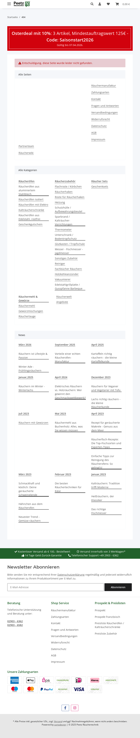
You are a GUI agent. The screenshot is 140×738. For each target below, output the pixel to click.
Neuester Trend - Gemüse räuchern (30, 518)
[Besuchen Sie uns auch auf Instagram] (74, 708)
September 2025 (65, 344)
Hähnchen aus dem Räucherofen (30, 505)
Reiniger (60, 263)
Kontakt (96, 99)
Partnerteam (26, 146)
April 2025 (97, 344)
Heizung (60, 202)
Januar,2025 (26, 377)
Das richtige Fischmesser (98, 511)
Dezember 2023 (100, 377)
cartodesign (60, 724)
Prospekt (100, 610)
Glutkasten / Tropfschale (70, 244)
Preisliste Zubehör (106, 633)
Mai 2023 (60, 413)
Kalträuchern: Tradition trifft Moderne (105, 485)
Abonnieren (118, 587)
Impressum (98, 139)
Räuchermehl (27, 305)
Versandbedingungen (104, 112)
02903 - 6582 (15, 625)
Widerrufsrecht (100, 119)
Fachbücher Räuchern (68, 269)
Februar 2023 (63, 474)
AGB (93, 132)
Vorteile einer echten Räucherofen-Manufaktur (67, 357)
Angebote (62, 302)
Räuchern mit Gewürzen (33, 422)
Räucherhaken (64, 191)
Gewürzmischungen (31, 311)
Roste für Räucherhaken (69, 197)
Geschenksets (99, 186)
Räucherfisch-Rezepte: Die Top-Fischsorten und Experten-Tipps (106, 443)
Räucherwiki (26, 153)
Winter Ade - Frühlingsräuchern (30, 368)
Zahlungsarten (100, 92)
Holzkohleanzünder (67, 274)
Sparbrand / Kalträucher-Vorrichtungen (63, 220)
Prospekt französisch (107, 617)
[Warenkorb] (123, 4)
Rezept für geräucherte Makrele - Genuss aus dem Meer (105, 426)
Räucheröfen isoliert (31, 199)
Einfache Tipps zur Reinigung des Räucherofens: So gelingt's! (102, 461)
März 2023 (25, 474)
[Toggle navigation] (9, 2)
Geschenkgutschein (30, 224)
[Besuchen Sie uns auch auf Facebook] (65, 708)
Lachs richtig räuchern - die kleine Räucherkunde (105, 403)
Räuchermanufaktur (103, 85)
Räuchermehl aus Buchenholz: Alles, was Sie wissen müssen (69, 426)
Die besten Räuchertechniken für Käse (68, 487)
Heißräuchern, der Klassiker (102, 498)
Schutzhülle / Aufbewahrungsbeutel (68, 209)
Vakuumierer (63, 279)
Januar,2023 (98, 474)
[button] (93, 4)
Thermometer (63, 229)
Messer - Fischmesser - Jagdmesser (69, 251)
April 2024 (61, 377)
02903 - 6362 (15, 621)
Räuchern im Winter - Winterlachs (32, 388)
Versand (58, 721)
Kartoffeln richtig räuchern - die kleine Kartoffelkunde (104, 357)
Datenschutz (99, 126)
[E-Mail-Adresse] (55, 587)
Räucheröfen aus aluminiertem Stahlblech (29, 190)
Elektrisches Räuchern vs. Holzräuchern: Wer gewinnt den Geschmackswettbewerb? (70, 392)
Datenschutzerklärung (71, 574)
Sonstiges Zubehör (66, 258)
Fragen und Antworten (105, 105)
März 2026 (25, 344)
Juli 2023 (24, 413)
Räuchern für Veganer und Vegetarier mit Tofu (105, 388)
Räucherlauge (27, 316)
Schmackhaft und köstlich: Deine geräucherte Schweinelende (29, 489)
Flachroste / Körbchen (68, 186)
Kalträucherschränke (31, 210)
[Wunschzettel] (108, 4)
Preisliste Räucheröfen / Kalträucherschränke (109, 625)
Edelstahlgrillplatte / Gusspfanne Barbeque (68, 286)
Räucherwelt (64, 296)
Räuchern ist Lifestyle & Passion (33, 355)
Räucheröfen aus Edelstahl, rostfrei (29, 217)
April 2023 (97, 413)
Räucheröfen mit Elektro (33, 204)
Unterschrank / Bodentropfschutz (66, 236)
